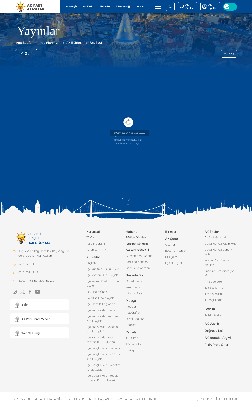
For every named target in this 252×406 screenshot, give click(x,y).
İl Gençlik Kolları (214, 300)
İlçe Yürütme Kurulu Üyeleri (103, 269)
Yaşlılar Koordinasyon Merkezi (218, 263)
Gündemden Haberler (139, 256)
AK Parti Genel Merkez (219, 237)
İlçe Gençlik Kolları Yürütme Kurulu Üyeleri (103, 356)
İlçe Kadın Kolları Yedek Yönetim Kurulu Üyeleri (100, 340)
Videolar (131, 306)
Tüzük (90, 237)
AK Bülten (132, 338)
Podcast (131, 325)
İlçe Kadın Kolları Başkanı (102, 310)
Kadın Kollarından (137, 262)
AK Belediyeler (214, 281)
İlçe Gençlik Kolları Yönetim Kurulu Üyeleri (103, 367)
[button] (39, 304)
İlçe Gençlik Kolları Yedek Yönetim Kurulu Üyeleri (102, 378)
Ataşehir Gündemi (137, 249)
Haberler (105, 6)
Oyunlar (170, 244)
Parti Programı (95, 243)
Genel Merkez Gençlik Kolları (218, 252)
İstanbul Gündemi (137, 243)
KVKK (151, 399)
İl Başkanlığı (123, 6)
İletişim (140, 6)
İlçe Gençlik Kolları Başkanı (103, 348)
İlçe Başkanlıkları (215, 287)
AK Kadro (88, 6)
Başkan (91, 263)
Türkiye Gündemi (136, 237)
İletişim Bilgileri (214, 314)
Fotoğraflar (133, 312)
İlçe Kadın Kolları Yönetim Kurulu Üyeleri (102, 329)
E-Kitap (130, 350)
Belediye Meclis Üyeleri (101, 298)
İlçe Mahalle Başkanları (100, 304)
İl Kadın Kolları (213, 294)
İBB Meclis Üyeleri (97, 292)
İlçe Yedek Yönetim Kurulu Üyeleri (102, 283)
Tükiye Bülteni (135, 344)
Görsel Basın (134, 281)
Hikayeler (171, 257)
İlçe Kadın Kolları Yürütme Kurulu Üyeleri (102, 318)
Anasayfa (71, 6)
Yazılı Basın (133, 287)
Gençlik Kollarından (138, 268)
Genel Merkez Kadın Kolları (221, 243)
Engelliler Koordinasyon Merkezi (219, 273)
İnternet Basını (135, 293)
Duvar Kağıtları (135, 319)
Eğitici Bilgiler (173, 263)
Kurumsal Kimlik (96, 249)
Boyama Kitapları (176, 250)
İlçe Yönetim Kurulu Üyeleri (103, 275)
